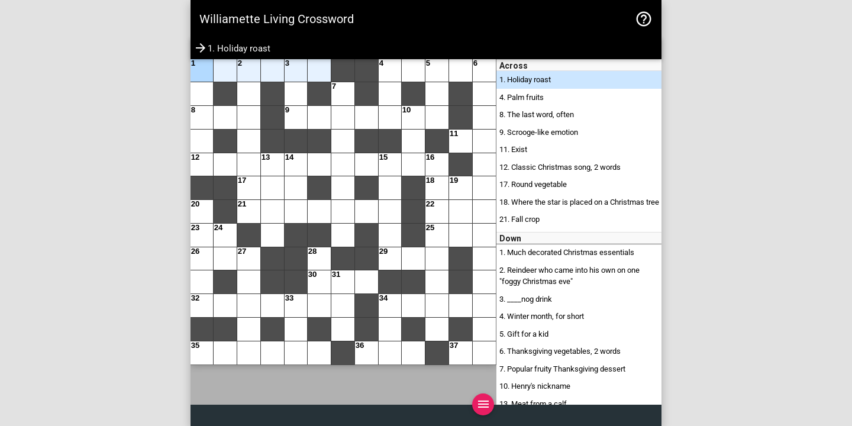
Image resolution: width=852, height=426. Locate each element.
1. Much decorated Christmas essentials (566, 252)
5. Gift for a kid (523, 334)
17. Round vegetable (533, 184)
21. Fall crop (519, 219)
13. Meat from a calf (533, 403)
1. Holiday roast (525, 79)
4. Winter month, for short (541, 316)
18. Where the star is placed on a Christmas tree (579, 202)
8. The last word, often (536, 114)
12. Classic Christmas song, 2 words (560, 167)
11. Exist (513, 149)
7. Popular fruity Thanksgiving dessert (562, 368)
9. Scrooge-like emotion (538, 132)
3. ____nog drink (525, 299)
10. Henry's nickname (534, 386)
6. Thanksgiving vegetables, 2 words (560, 351)
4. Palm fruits (521, 97)
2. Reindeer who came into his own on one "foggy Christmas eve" (569, 276)
